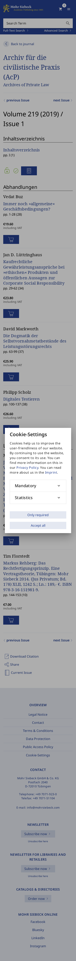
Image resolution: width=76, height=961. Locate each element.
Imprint (51, 472)
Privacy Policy (27, 467)
